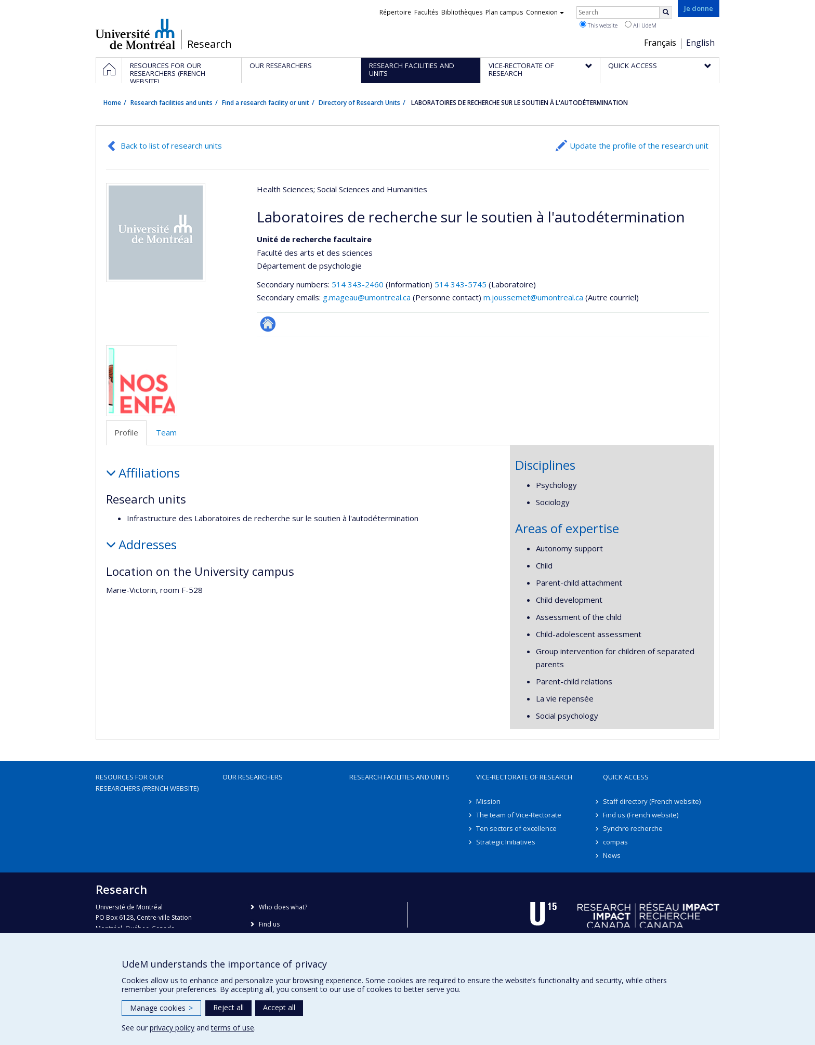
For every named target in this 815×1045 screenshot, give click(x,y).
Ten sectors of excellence (516, 828)
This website (598, 25)
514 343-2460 (359, 284)
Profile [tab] (126, 432)
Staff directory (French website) (652, 801)
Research (209, 44)
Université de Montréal (135, 33)
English (700, 42)
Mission (488, 801)
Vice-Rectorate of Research (524, 777)
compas (615, 841)
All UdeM (640, 25)
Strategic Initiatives (505, 841)
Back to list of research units (171, 145)
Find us (269, 924)
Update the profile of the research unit (639, 145)
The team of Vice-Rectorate (518, 814)
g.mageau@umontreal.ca (367, 297)
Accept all (279, 1007)
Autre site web (268, 324)
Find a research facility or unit (265, 102)
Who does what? (283, 907)
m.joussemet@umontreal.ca (533, 297)
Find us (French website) (640, 814)
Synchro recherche (633, 828)
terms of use (232, 1028)
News (612, 855)
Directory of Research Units (359, 102)
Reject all (228, 1007)
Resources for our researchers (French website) (147, 782)
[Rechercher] (666, 12)
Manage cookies (161, 1008)
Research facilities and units (171, 102)
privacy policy (172, 1028)
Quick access (626, 777)
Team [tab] (166, 432)
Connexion (545, 12)
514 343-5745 (462, 284)
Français (660, 42)
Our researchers (252, 777)
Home (112, 102)
